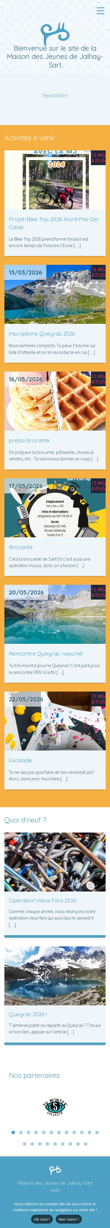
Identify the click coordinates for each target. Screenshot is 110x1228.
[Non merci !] (103, 1212)
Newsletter (55, 95)
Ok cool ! (42, 1219)
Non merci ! (69, 1219)
